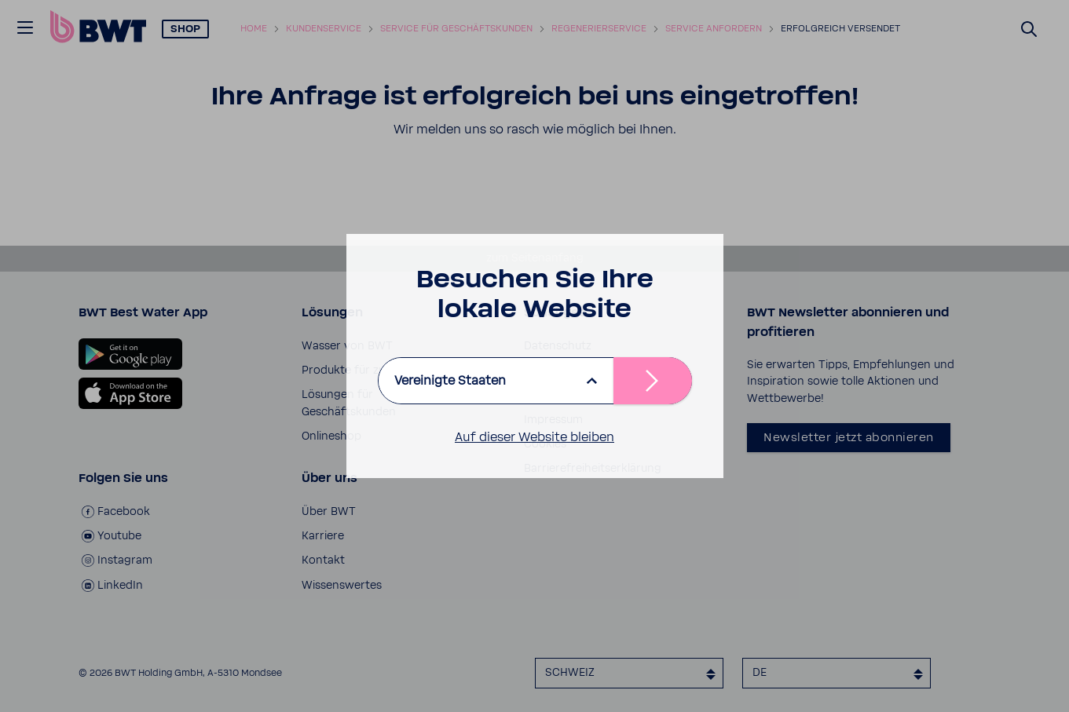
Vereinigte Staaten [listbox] (450, 381)
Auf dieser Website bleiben (534, 437)
